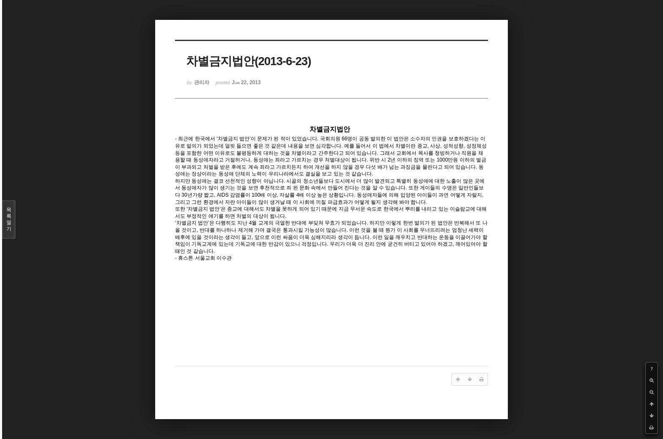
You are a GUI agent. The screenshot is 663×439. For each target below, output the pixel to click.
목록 (8, 219)
